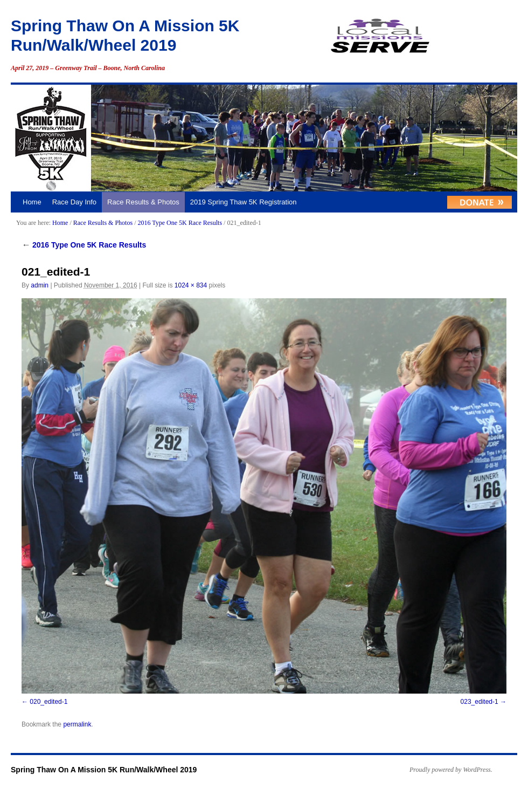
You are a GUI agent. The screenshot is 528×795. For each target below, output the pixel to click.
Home (32, 202)
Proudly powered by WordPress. (450, 769)
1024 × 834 (191, 285)
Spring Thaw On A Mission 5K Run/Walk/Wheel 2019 (104, 769)
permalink (77, 724)
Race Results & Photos (143, 202)
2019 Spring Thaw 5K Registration (243, 202)
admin (39, 285)
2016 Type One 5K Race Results (179, 223)
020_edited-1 (48, 701)
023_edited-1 (479, 701)
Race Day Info (74, 202)
